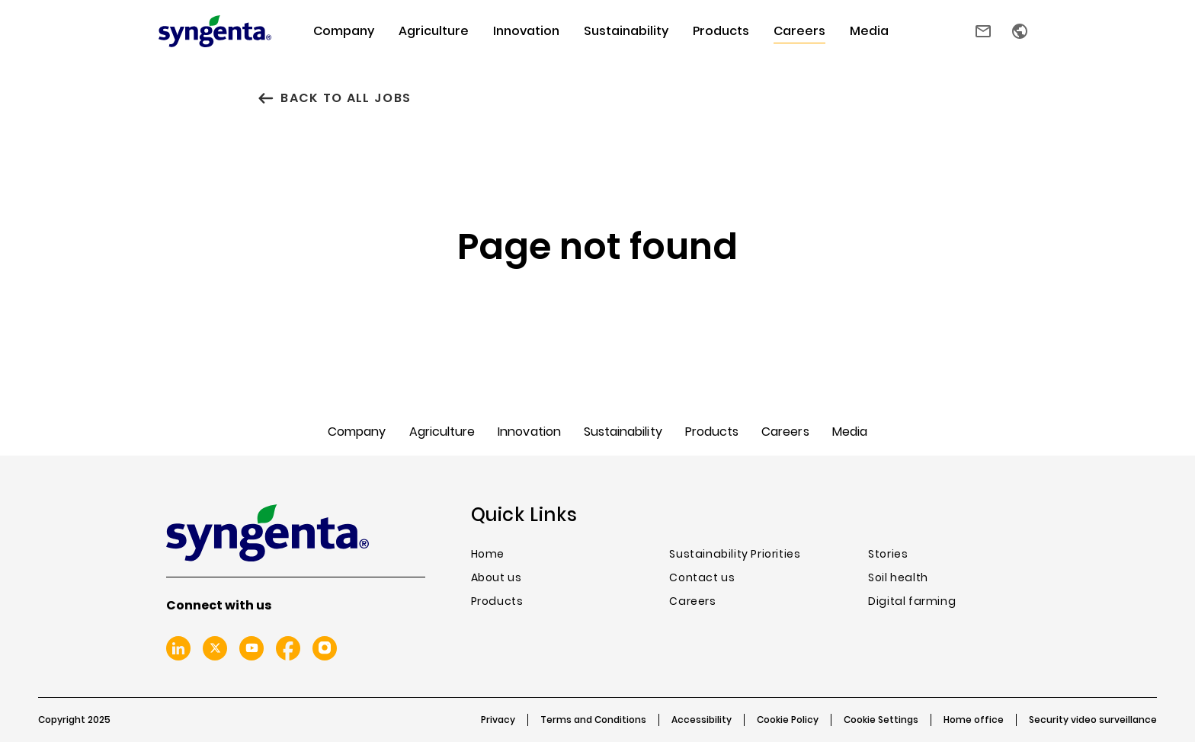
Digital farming (912, 601)
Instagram (324, 648)
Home (488, 554)
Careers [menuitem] (799, 31)
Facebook (288, 648)
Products (497, 601)
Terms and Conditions (593, 720)
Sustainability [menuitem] (626, 31)
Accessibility (701, 720)
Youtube (251, 648)
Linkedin (178, 648)
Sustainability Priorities (734, 554)
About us (496, 578)
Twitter (215, 648)
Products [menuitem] (721, 31)
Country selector (1020, 31)
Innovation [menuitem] (526, 31)
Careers (692, 601)
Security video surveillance (1093, 720)
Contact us (983, 31)
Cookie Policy (788, 720)
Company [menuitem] (343, 31)
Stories (888, 554)
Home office (974, 720)
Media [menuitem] (869, 31)
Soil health (898, 578)
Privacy (498, 720)
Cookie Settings (881, 720)
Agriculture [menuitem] (434, 31)
